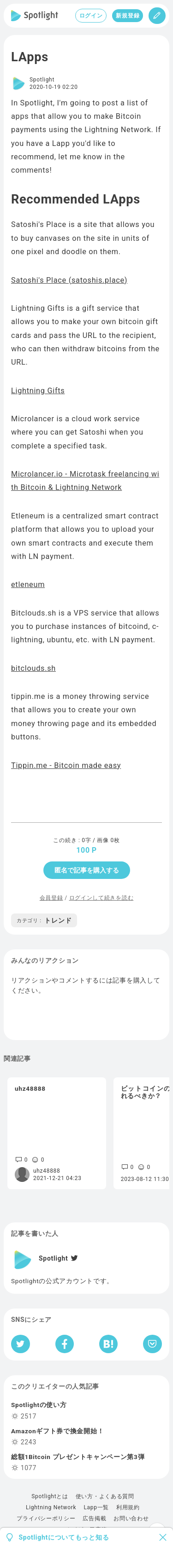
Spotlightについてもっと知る (64, 1537)
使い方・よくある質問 (105, 1496)
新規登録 (127, 15)
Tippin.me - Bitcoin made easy (66, 765)
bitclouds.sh (33, 668)
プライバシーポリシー (46, 1518)
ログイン (91, 15)
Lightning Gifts (38, 390)
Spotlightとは (49, 1496)
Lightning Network (51, 1507)
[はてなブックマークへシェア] (108, 1344)
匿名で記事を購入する (86, 870)
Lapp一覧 (96, 1507)
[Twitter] (73, 1258)
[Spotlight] (34, 15)
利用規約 (128, 1507)
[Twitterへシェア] (20, 1344)
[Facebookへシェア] (64, 1344)
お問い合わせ (131, 1518)
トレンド (44, 920)
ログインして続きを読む (101, 898)
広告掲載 (94, 1518)
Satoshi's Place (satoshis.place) (69, 280)
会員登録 (51, 898)
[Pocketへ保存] (152, 1344)
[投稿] (157, 15)
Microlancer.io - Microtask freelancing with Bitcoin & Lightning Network (85, 481)
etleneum (28, 584)
